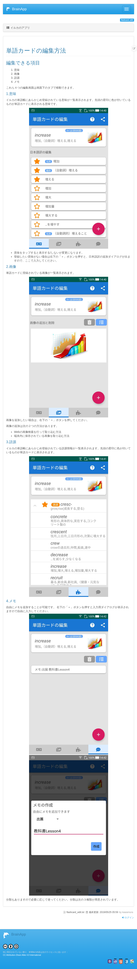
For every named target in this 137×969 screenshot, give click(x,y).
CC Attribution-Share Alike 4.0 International (22, 955)
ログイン (128, 917)
